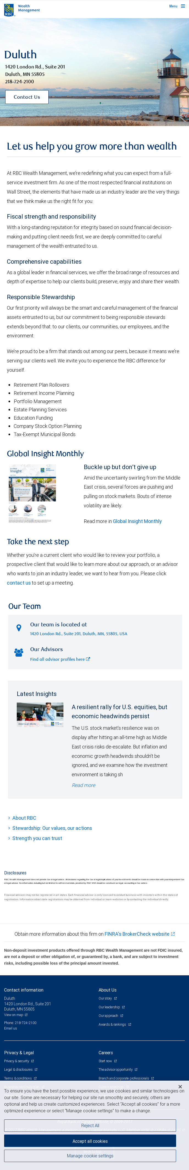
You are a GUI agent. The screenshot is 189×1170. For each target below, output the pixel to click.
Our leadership (110, 1007)
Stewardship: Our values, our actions (52, 828)
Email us (10, 1028)
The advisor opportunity (116, 1069)
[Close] (180, 1087)
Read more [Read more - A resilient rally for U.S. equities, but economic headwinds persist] (83, 785)
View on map (13, 1014)
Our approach (109, 1015)
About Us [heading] (107, 990)
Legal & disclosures (18, 1069)
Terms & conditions (18, 1078)
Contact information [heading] (23, 990)
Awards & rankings (113, 1024)
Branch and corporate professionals (124, 1078)
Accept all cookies (90, 1141)
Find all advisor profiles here (60, 660)
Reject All (90, 1125)
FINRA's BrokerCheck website (137, 934)
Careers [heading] (106, 1052)
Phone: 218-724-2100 (20, 1022)
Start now (106, 1061)
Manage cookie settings (90, 1155)
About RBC (24, 818)
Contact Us (27, 97)
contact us (19, 583)
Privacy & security (17, 1061)
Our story (106, 998)
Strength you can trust (37, 838)
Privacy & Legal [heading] (19, 1052)
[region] (94, 1125)
